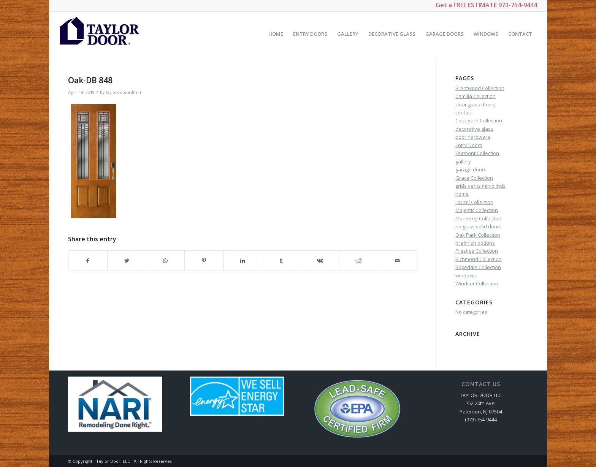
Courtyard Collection (478, 120)
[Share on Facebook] (87, 261)
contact (463, 112)
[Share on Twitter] (127, 261)
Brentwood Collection (479, 88)
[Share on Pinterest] (204, 261)
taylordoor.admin (123, 92)
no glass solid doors (478, 226)
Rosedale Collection (478, 267)
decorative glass (474, 128)
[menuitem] (275, 34)
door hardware (472, 136)
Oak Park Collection (477, 234)
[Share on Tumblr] (281, 261)
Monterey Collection (478, 218)
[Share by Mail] (397, 261)
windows (465, 275)
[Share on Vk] (320, 261)
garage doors (471, 169)
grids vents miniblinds (480, 185)
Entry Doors (468, 145)
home (462, 193)
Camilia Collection (475, 96)
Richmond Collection (478, 259)
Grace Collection (474, 177)
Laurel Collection (474, 202)
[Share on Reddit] (358, 261)
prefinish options (475, 242)
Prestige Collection (476, 250)
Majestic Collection (476, 210)
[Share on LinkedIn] (243, 261)
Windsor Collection (476, 283)
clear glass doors (475, 104)
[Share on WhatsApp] (165, 261)
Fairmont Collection (477, 153)
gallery (463, 161)
